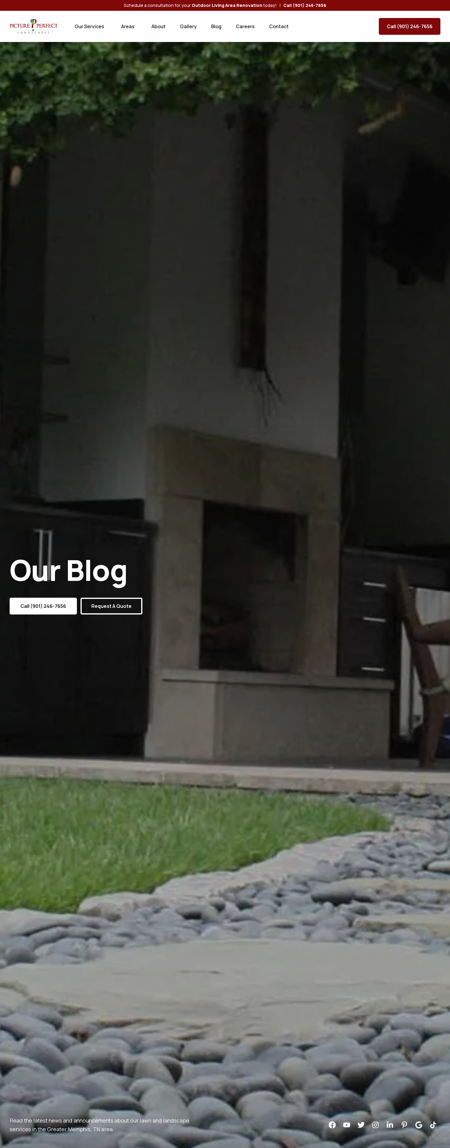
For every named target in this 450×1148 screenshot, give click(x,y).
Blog (216, 26)
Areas (128, 26)
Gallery (188, 26)
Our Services (89, 26)
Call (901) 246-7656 (410, 26)
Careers (245, 26)
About (158, 26)
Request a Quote (111, 606)
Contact (279, 26)
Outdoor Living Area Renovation (227, 5)
